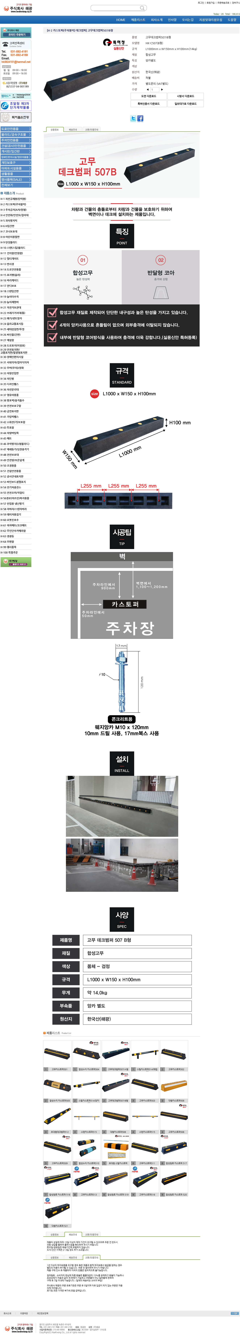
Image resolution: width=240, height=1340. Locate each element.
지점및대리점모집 (210, 20)
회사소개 (156, 20)
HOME (121, 20)
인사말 (172, 20)
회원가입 (211, 2)
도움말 (232, 20)
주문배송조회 (223, 2)
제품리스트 (138, 20)
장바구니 (236, 2)
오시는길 (188, 20)
